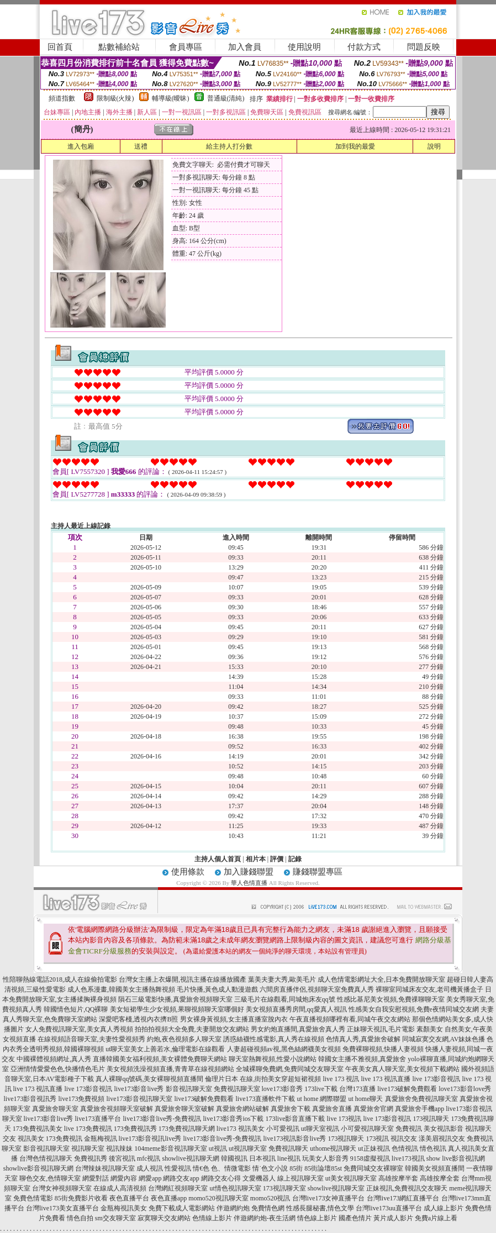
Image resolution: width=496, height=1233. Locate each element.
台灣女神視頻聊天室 (62, 1188)
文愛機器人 (259, 1178)
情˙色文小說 (270, 1168)
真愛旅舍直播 (332, 1109)
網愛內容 (123, 1178)
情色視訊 (433, 1148)
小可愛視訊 (282, 1128)
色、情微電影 (231, 1168)
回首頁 (60, 47)
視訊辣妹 (119, 1148)
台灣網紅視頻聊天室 (178, 1188)
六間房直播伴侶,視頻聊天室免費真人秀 (317, 989)
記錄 (295, 859)
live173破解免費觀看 (407, 1089)
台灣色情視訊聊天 (45, 1158)
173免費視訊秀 (135, 1128)
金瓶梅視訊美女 (124, 1208)
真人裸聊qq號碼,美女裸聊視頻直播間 (149, 1079)
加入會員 (244, 47)
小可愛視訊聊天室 (367, 1128)
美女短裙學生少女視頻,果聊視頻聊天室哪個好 (177, 1009)
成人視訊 (149, 1168)
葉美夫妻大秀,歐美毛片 (282, 979)
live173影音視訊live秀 (150, 1138)
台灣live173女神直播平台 (328, 1198)
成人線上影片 (443, 1208)
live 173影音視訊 (436, 1079)
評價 (276, 859)
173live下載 (320, 1089)
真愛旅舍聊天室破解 (184, 1109)
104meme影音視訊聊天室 (170, 1148)
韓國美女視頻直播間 (435, 1168)
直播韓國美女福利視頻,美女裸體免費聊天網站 (160, 1059)
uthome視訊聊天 (333, 1148)
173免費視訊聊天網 (187, 1128)
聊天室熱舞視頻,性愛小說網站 (272, 1059)
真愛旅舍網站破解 (242, 1109)
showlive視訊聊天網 (190, 1158)
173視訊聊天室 (284, 1188)
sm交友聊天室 (115, 1218)
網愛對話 (95, 1178)
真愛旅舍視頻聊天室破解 (116, 1109)
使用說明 (304, 47)
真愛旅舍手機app (419, 1109)
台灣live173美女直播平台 (62, 1208)
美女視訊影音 (443, 1128)
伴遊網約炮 (233, 1208)
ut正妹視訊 (373, 1148)
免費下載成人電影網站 (182, 1208)
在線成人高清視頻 (119, 1188)
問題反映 (423, 47)
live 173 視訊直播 (385, 1079)
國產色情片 (355, 1218)
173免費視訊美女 (37, 1128)
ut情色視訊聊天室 (235, 1188)
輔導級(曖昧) (170, 98)
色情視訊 (405, 1148)
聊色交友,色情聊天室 (50, 1178)
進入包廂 (80, 146)
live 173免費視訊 (88, 1128)
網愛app (150, 1178)
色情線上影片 (212, 1218)
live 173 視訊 (341, 1079)
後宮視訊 (122, 1158)
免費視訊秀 (90, 1158)
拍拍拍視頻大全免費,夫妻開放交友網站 (192, 1029)
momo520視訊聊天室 (218, 1198)
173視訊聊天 (431, 1119)
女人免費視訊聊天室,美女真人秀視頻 (79, 1029)
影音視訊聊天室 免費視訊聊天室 (213, 1089)
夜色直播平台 (129, 1198)
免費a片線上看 (436, 1218)
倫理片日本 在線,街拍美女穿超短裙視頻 (263, 1079)
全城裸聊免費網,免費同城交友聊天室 (290, 1069)
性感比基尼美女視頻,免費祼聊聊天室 (391, 999)
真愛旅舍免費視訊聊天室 (421, 1099)
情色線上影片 (317, 1218)
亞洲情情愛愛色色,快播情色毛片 (57, 1069)
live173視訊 (408, 1158)
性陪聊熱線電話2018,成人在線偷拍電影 (60, 979)
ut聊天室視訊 (320, 1128)
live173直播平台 (98, 1119)
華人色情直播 (249, 882)
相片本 (256, 859)
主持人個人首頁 (217, 859)
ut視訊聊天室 (248, 1148)
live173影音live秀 (139, 1089)
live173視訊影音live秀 (294, 1138)
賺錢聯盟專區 (317, 871)
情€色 (201, 1168)
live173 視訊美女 (241, 1128)
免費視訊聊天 (288, 1148)
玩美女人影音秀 (325, 1158)
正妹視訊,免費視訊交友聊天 (406, 1188)
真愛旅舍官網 (373, 1109)
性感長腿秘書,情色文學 (320, 1208)
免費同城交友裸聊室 (373, 1168)
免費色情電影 (33, 1198)
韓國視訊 (234, 1158)
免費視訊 (408, 1128)
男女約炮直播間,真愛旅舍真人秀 (298, 1029)
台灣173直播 (357, 1089)
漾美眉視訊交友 (442, 1138)
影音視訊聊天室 (46, 1148)
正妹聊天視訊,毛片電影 (381, 1029)
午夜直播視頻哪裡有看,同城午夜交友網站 (349, 1019)
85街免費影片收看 (81, 1198)
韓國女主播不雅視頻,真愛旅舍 (362, 1059)
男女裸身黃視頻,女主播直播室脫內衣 (234, 1019)
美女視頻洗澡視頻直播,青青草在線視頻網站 (170, 1069)
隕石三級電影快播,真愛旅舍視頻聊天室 (175, 999)
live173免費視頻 (82, 1099)
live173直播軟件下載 (266, 1099)
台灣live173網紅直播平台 (403, 1198)
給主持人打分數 (229, 146)
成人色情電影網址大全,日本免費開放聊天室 (381, 979)
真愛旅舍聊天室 (55, 1109)
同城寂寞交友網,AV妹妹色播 (444, 1039)
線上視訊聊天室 (300, 1178)
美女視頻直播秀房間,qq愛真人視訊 (296, 1009)
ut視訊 (218, 1148)
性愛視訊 (178, 1168)
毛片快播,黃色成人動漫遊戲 (217, 989)
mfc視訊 (149, 1158)
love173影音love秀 (465, 1089)
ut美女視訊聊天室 (351, 1178)
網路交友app (181, 1178)
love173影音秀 (282, 1089)
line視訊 (288, 1158)
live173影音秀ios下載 (233, 1119)
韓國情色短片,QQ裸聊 (76, 1009)
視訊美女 (31, 1138)
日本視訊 (262, 1158)
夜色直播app (169, 1198)
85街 (296, 1168)
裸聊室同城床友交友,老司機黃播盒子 (429, 989)
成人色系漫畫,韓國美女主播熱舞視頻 (121, 989)
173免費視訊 (64, 1138)
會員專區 (185, 47)
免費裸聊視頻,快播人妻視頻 (383, 1049)
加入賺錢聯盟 (248, 871)
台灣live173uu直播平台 (389, 1208)
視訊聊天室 (87, 1148)
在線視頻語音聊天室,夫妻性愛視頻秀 (91, 1039)
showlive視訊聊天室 (336, 1188)
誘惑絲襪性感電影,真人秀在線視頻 (273, 1039)
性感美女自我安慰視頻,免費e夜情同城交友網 (414, 1009)
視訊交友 (404, 1138)
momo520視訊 (270, 1198)
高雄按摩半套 (398, 1178)
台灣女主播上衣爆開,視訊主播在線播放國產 (182, 979)
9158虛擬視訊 (370, 1158)
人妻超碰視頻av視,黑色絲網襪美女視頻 (284, 1049)
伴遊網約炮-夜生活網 (265, 1218)
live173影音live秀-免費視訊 (162, 1119)
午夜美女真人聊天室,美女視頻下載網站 (402, 1069)
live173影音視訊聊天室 (140, 1099)
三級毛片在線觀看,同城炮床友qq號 (284, 999)
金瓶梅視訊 (100, 1138)
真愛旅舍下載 (290, 1109)
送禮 (140, 146)
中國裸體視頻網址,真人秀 (54, 1059)
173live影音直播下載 (295, 1119)
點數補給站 (119, 47)
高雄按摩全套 (440, 1178)
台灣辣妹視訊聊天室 (105, 1168)
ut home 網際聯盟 (322, 1099)
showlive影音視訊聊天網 (38, 1168)
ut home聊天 (366, 1099)
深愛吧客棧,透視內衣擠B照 (138, 1019)
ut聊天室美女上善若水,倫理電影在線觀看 (165, 1049)
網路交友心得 (221, 1178)
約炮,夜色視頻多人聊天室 (184, 1039)
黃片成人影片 (393, 1218)
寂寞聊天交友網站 (164, 1218)
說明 (434, 146)
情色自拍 (80, 1218)
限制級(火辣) (115, 98)
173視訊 (377, 1138)
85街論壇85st (323, 1168)
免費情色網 (267, 1208)
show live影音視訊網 (455, 1158)
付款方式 (364, 47)
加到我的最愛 (355, 146)
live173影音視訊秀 (30, 1099)
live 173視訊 (343, 1119)
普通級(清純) (226, 98)
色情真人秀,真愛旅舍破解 (363, 1039)
